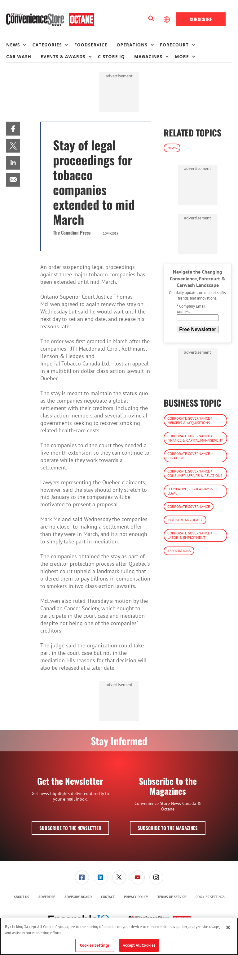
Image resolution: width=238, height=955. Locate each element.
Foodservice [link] (91, 45)
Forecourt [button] (174, 45)
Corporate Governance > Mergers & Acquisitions (190, 420)
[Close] (228, 927)
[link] (13, 129)
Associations (179, 550)
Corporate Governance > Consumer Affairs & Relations (194, 473)
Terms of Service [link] (171, 897)
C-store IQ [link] (111, 56)
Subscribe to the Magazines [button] (168, 827)
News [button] (13, 45)
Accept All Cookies (139, 945)
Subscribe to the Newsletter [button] (70, 827)
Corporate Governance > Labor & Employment (190, 535)
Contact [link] (108, 897)
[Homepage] (50, 19)
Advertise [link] (46, 897)
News (172, 147)
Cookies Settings (210, 897)
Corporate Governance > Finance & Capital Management (195, 438)
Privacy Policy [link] (136, 897)
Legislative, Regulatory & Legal (190, 490)
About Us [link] (21, 897)
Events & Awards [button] (63, 56)
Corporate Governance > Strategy (190, 455)
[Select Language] (167, 19)
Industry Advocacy (185, 519)
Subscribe (201, 19)
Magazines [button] (148, 56)
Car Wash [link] (18, 56)
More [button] (182, 56)
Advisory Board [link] (78, 897)
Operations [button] (132, 45)
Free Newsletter (197, 329)
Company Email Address (191, 309)
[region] (119, 936)
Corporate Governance (188, 506)
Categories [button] (47, 45)
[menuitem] (19, 45)
